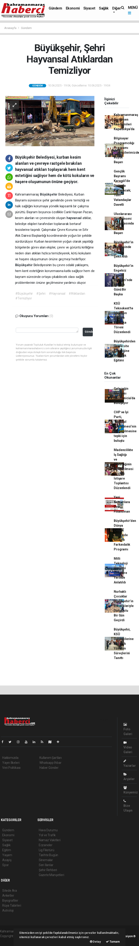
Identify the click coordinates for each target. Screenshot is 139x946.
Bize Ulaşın (127, 805)
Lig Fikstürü (46, 850)
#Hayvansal (57, 293)
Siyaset (89, 8)
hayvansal (74, 218)
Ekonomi (73, 8)
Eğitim (6, 850)
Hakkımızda (10, 758)
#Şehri (41, 293)
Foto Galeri (127, 729)
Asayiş (6, 860)
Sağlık (104, 8)
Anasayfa (10, 28)
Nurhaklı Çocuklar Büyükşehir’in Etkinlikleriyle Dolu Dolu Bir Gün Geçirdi (123, 606)
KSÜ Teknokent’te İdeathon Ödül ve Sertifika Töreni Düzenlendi (123, 318)
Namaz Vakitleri (50, 840)
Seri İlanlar (46, 865)
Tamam (113, 941)
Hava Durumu (48, 830)
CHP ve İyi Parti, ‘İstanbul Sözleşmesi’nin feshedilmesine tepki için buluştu (125, 426)
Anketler (8, 895)
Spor (5, 865)
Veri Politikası (11, 767)
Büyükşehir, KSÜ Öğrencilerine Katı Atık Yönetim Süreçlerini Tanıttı (124, 644)
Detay (95, 941)
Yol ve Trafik (47, 835)
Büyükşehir (49, 194)
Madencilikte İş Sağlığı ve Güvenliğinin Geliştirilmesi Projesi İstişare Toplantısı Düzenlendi (123, 469)
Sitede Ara (9, 890)
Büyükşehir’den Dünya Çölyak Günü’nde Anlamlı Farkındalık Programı (125, 535)
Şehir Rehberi (48, 870)
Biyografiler (10, 900)
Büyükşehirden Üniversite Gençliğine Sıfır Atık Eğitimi (124, 350)
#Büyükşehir (24, 293)
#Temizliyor (23, 298)
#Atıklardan (77, 293)
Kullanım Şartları (50, 758)
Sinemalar (46, 860)
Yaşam (7, 855)
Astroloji (8, 910)
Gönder (89, 331)
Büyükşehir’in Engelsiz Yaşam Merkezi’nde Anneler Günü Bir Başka (123, 280)
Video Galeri (127, 747)
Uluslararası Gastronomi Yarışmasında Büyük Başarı (124, 223)
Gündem (55, 8)
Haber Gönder (49, 767)
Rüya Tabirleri (11, 905)
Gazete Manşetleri (51, 875)
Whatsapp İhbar (50, 762)
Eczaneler (45, 845)
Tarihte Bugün (48, 855)
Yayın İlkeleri (10, 762)
